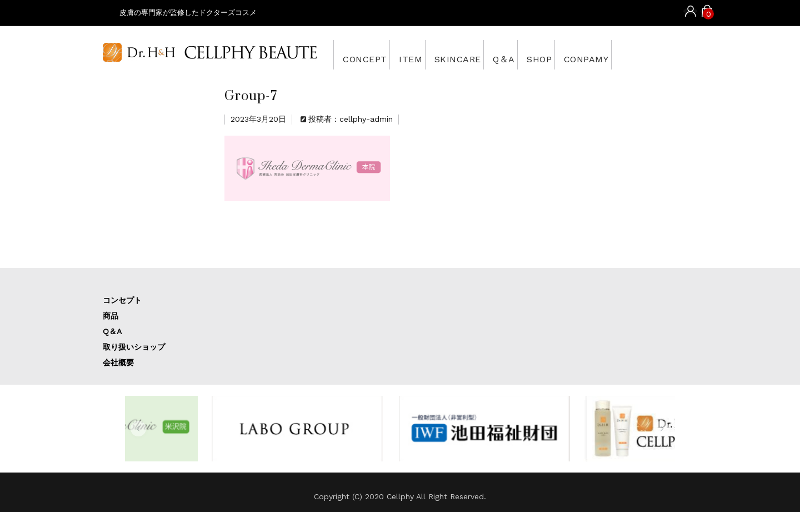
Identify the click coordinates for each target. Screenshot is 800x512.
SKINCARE (489, 54)
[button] (138, 428)
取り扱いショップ (134, 346)
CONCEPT (369, 54)
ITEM (428, 54)
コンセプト (122, 300)
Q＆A (549, 54)
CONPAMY (659, 54)
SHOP (598, 54)
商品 (110, 315)
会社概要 (118, 362)
